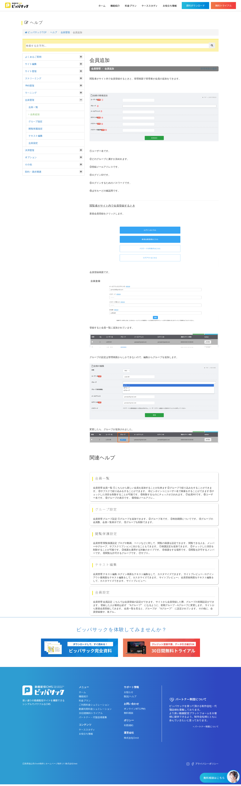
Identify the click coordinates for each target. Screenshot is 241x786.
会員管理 (65, 32)
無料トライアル (223, 5)
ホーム (101, 5)
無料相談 (128, 713)
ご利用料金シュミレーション (94, 704)
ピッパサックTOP (36, 32)
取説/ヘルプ (130, 696)
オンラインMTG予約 (134, 708)
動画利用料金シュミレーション (95, 709)
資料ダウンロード (195, 5)
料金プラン (131, 5)
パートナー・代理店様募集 (93, 717)
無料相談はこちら (214, 777)
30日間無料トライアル (91, 713)
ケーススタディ (150, 5)
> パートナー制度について (206, 726)
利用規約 (128, 725)
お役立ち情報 (170, 5)
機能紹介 (115, 5)
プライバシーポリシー (207, 763)
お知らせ (128, 692)
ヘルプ (53, 32)
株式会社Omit (131, 737)
